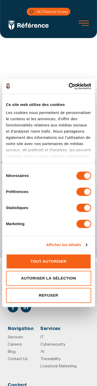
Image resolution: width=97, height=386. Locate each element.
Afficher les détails (63, 244)
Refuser (48, 295)
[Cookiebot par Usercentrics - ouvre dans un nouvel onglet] (69, 86)
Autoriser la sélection (48, 278)
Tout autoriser (48, 261)
